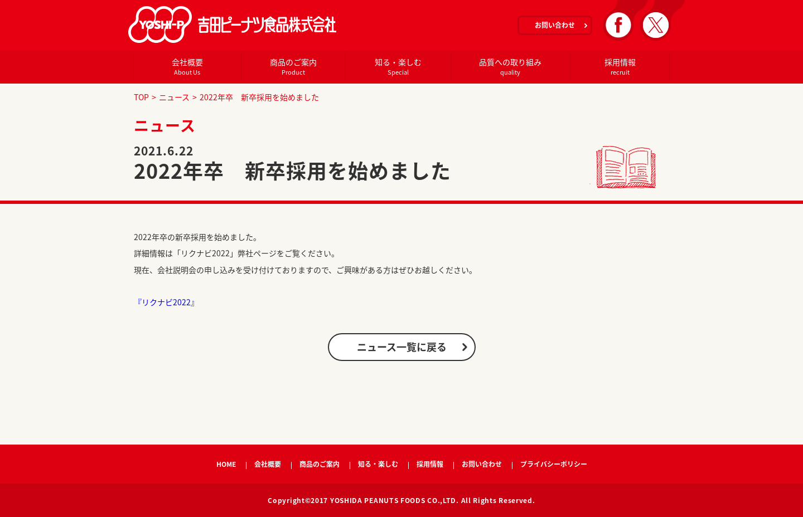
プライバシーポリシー (553, 464)
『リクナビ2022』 (166, 302)
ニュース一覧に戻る (402, 346)
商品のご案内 (293, 66)
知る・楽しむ (398, 66)
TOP (141, 97)
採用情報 (620, 66)
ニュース (174, 97)
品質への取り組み (510, 66)
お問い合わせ (555, 25)
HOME (226, 464)
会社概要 (187, 66)
